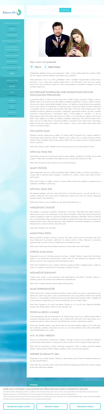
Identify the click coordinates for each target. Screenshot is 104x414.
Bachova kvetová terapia (12, 67)
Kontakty (12, 112)
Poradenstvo (12, 35)
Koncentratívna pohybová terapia (12, 48)
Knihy (12, 92)
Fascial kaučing (12, 55)
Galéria (12, 100)
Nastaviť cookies (52, 406)
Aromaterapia (12, 61)
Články (12, 86)
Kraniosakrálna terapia (12, 41)
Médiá (12, 73)
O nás (12, 29)
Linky (12, 106)
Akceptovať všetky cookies (18, 406)
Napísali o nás (12, 80)
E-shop (12, 12)
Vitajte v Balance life (12, 23)
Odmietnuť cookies (85, 406)
